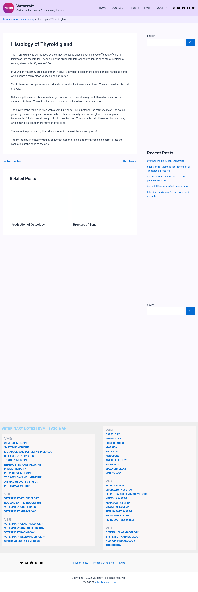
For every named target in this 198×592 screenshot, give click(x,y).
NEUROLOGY (113, 451)
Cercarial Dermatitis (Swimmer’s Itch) (168, 186)
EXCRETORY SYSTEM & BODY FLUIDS (128, 494)
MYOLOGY (112, 447)
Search (151, 35)
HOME (102, 7)
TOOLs (161, 7)
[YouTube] (178, 8)
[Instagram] (173, 8)
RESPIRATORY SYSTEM (119, 511)
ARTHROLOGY (114, 438)
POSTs (135, 7)
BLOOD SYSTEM (115, 485)
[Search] (190, 42)
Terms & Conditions (104, 562)
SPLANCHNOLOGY (117, 468)
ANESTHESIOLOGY (117, 460)
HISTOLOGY (113, 464)
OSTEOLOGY (113, 434)
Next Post (129, 161)
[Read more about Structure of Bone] (101, 203)
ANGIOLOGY (113, 455)
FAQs (147, 7)
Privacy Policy (82, 562)
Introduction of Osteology (28, 224)
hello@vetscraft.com (105, 582)
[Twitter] (193, 8)
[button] (124, 7)
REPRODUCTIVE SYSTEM (120, 519)
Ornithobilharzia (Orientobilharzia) (166, 160)
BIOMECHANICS (115, 443)
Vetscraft (25, 6)
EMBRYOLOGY (114, 472)
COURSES (119, 7)
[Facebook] (188, 8)
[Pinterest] (183, 8)
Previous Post (13, 161)
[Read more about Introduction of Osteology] (39, 203)
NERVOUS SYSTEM (117, 498)
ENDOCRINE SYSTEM (118, 515)
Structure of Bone (85, 224)
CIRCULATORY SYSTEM (120, 489)
